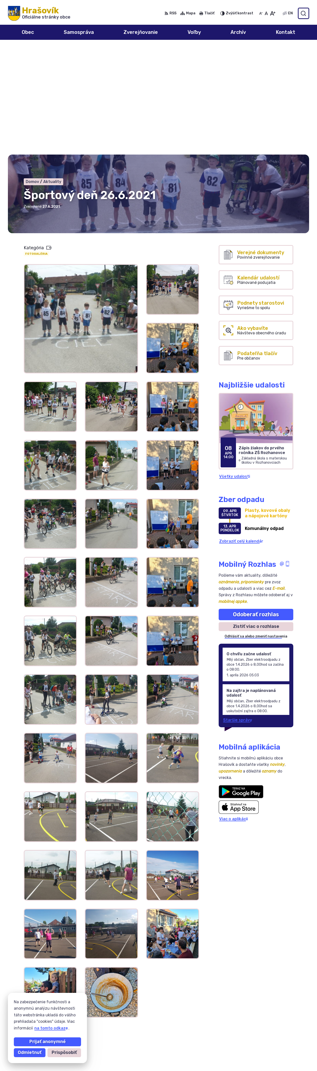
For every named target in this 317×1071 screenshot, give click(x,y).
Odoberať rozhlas (256, 506)
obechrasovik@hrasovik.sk (283, 1060)
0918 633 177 (270, 1049)
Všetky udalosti (234, 368)
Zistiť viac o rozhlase (256, 519)
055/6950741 (270, 1043)
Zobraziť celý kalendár (241, 433)
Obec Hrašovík (54, 1010)
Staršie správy (237, 612)
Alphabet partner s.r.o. (81, 1005)
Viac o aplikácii (233, 711)
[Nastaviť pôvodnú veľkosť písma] (266, 13)
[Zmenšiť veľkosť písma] (261, 13)
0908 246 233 (270, 1038)
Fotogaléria (36, 146)
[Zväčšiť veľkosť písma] (272, 13)
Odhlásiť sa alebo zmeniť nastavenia (256, 529)
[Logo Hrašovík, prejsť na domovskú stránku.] (39, 13)
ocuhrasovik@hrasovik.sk (281, 1054)
